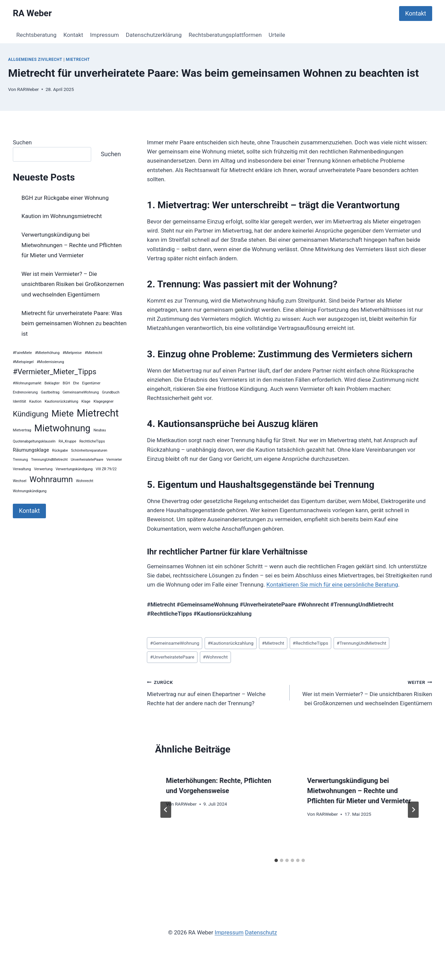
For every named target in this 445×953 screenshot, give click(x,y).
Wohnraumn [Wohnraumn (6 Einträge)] (51, 479)
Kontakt (415, 13)
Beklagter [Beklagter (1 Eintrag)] (52, 383)
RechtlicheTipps (310, 643)
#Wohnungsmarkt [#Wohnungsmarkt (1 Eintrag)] (27, 383)
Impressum (104, 34)
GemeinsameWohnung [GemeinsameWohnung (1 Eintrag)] (80, 392)
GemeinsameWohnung (175, 643)
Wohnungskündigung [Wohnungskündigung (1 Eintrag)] (30, 491)
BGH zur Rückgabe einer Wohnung (65, 197)
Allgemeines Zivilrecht (35, 59)
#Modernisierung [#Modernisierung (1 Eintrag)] (50, 362)
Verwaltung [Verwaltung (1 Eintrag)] (22, 469)
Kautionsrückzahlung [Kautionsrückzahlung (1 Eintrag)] (61, 401)
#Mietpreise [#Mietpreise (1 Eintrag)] (71, 353)
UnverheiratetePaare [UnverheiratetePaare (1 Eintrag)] (87, 459)
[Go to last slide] (165, 810)
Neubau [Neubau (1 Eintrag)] (100, 430)
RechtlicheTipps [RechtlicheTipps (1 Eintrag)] (92, 441)
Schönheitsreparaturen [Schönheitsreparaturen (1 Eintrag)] (89, 450)
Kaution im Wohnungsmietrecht (62, 216)
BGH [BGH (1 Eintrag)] (66, 383)
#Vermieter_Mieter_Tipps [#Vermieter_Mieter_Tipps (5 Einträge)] (54, 371)
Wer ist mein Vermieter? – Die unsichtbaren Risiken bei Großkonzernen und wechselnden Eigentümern (363, 692)
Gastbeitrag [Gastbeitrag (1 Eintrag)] (50, 392)
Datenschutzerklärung (154, 34)
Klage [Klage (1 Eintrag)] (85, 401)
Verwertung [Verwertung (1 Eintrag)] (43, 469)
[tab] (276, 860)
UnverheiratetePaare (172, 657)
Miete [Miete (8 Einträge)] (62, 413)
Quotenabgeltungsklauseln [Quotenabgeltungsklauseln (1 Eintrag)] (34, 441)
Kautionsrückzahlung (231, 643)
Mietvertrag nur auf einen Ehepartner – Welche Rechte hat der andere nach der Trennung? (215, 692)
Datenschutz (261, 932)
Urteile (277, 34)
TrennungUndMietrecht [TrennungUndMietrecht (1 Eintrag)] (49, 459)
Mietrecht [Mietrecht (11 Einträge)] (98, 413)
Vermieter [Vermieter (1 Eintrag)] (114, 459)
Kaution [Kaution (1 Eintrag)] (35, 401)
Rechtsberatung (36, 34)
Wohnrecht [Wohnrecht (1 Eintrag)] (84, 481)
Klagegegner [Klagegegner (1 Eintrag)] (103, 401)
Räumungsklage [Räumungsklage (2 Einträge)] (31, 450)
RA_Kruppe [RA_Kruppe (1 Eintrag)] (67, 441)
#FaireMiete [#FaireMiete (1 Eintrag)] (22, 353)
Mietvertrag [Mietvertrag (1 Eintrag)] (22, 430)
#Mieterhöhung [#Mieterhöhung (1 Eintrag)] (47, 353)
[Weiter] (413, 810)
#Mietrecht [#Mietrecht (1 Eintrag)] (93, 353)
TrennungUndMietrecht (361, 643)
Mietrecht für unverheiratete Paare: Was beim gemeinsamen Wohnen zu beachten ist (74, 323)
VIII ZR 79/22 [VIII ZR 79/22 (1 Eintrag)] (106, 469)
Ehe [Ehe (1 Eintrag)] (76, 383)
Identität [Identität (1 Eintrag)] (19, 401)
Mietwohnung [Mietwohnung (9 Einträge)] (62, 428)
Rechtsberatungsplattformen (225, 34)
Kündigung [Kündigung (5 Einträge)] (30, 413)
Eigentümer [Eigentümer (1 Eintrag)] (91, 383)
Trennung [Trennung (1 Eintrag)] (20, 459)
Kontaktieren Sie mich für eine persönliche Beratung (332, 584)
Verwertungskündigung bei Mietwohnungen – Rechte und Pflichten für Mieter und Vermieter (359, 791)
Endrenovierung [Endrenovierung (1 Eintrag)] (25, 392)
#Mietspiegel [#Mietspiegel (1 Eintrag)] (23, 362)
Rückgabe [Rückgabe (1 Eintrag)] (60, 450)
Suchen (22, 142)
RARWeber (28, 89)
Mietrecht (78, 59)
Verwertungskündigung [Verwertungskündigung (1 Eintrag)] (74, 469)
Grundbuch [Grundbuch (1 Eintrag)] (111, 392)
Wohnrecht (215, 657)
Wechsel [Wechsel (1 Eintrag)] (19, 481)
